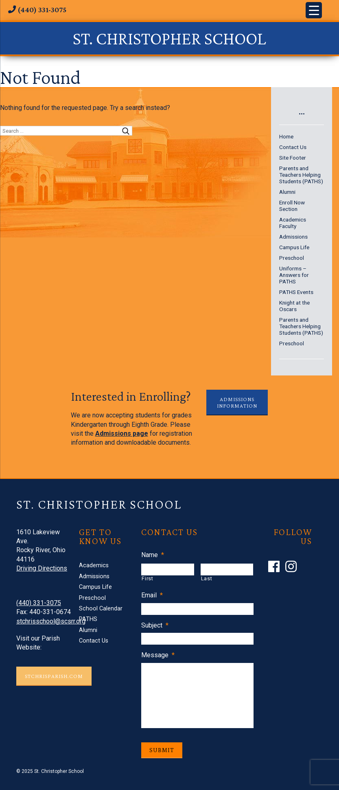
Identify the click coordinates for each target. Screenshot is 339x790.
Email (152, 595)
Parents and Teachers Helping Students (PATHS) (301, 174)
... (302, 111)
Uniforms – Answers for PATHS (294, 275)
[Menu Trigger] (314, 10)
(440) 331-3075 (38, 603)
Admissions (293, 236)
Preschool (291, 258)
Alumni (287, 192)
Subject (154, 625)
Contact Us (292, 147)
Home (286, 136)
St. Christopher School (169, 38)
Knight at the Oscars (294, 305)
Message (158, 655)
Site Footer (292, 157)
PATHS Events (296, 292)
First (147, 578)
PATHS (88, 619)
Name (152, 555)
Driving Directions (41, 568)
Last (206, 578)
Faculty (287, 226)
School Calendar (100, 608)
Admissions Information (237, 402)
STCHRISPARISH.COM (54, 676)
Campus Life (294, 247)
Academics (292, 219)
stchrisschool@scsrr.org (50, 621)
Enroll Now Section (292, 205)
